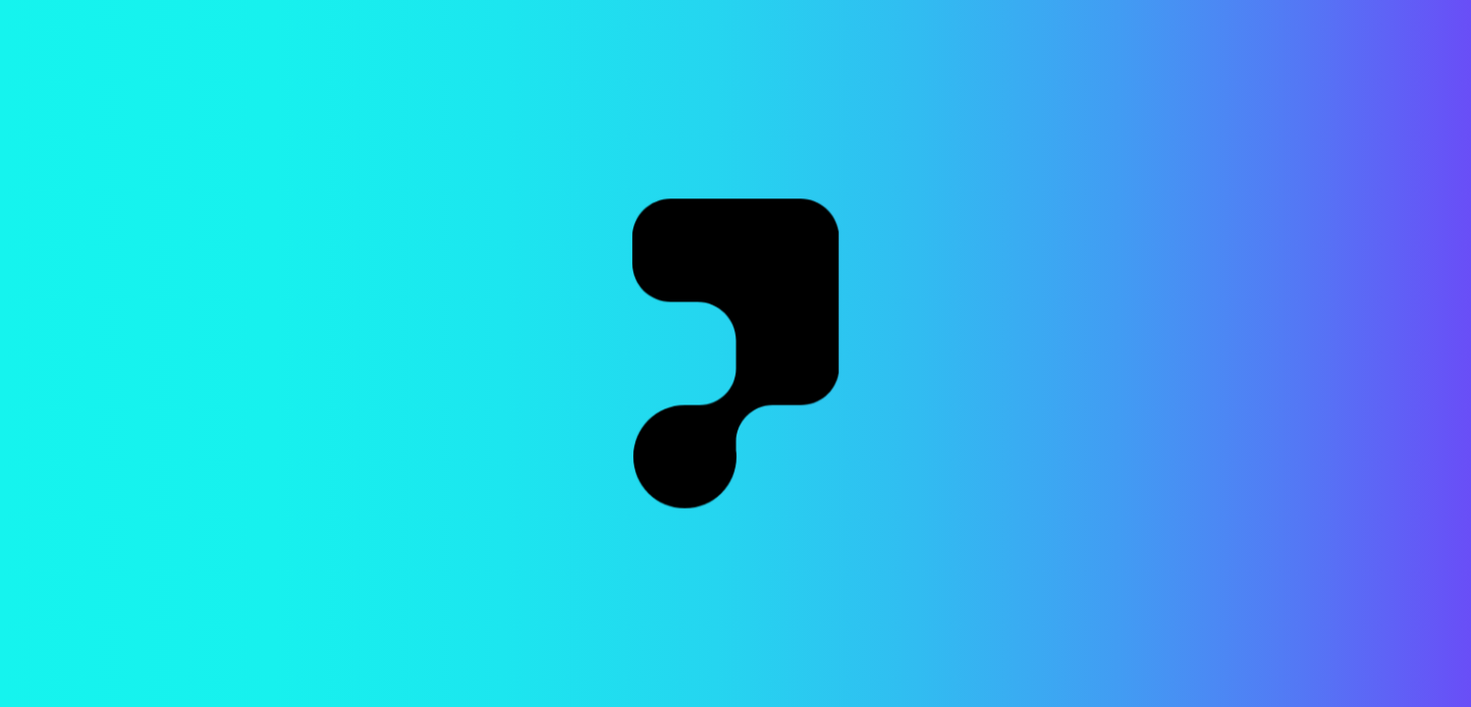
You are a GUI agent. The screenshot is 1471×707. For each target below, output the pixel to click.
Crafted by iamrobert (1369, 680)
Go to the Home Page (735, 250)
